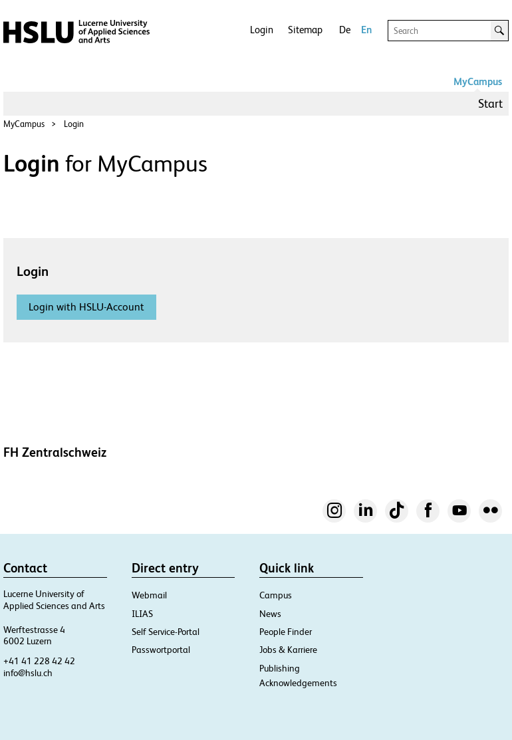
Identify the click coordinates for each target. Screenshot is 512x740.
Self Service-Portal (165, 631)
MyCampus (477, 81)
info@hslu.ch (28, 673)
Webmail (149, 595)
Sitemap (305, 29)
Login (261, 29)
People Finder (285, 631)
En (366, 29)
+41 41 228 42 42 (39, 661)
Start (490, 103)
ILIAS (142, 613)
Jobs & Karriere (288, 649)
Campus (275, 595)
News (270, 613)
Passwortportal (161, 649)
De (344, 29)
